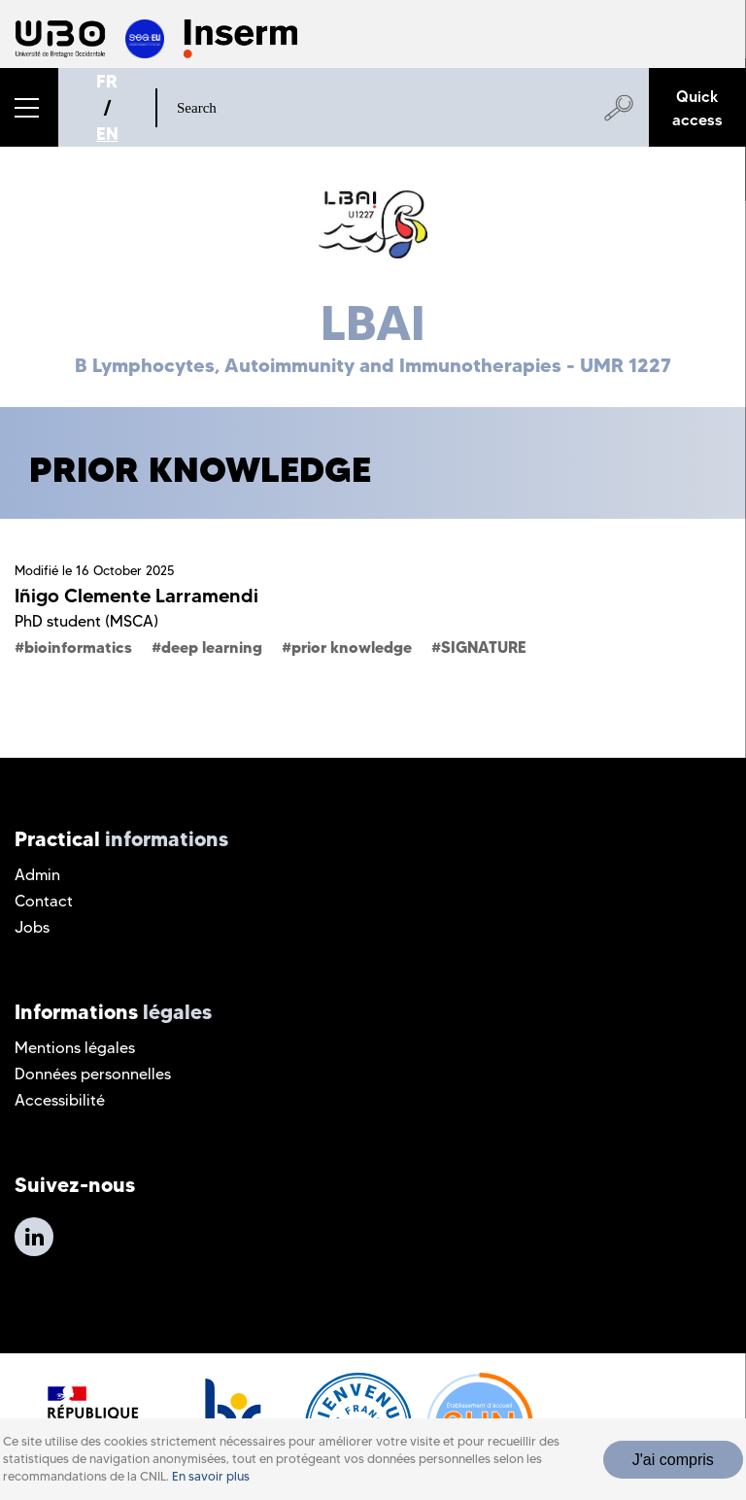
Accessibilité (60, 1100)
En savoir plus (211, 1476)
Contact (44, 901)
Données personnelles (93, 1074)
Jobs (32, 927)
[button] (29, 107)
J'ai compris (673, 1459)
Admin (37, 875)
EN (107, 133)
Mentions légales (75, 1048)
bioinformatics (78, 647)
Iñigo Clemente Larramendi (136, 595)
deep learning (211, 647)
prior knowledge (351, 647)
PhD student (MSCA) (86, 621)
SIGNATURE (483, 647)
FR (107, 81)
